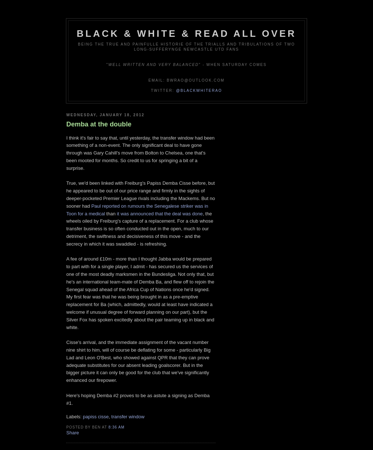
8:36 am (117, 427)
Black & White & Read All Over (187, 33)
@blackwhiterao (199, 91)
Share (72, 432)
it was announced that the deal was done (160, 213)
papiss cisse (96, 416)
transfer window (128, 416)
